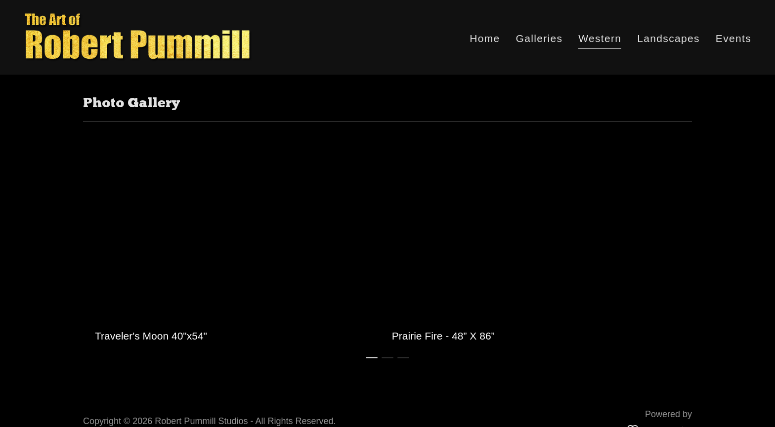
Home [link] (485, 38)
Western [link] (599, 38)
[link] (138, 36)
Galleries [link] (539, 38)
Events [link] (733, 38)
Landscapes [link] (668, 38)
